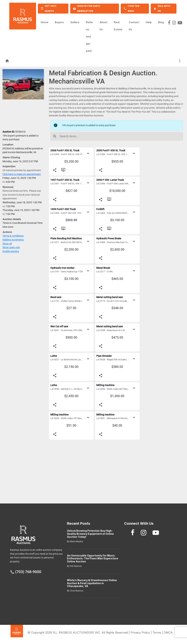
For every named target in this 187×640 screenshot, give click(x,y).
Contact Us (134, 26)
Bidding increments (13, 239)
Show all (7, 243)
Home (44, 21)
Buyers (59, 21)
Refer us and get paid (89, 36)
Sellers (74, 21)
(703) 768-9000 (25, 572)
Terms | (158, 632)
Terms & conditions (13, 235)
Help (149, 21)
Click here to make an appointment (22, 174)
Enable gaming (11, 251)
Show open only (11, 247)
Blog (161, 21)
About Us (103, 26)
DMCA (168, 632)
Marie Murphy (76, 541)
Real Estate (118, 26)
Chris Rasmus (76, 590)
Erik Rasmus (75, 566)
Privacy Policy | (142, 632)
